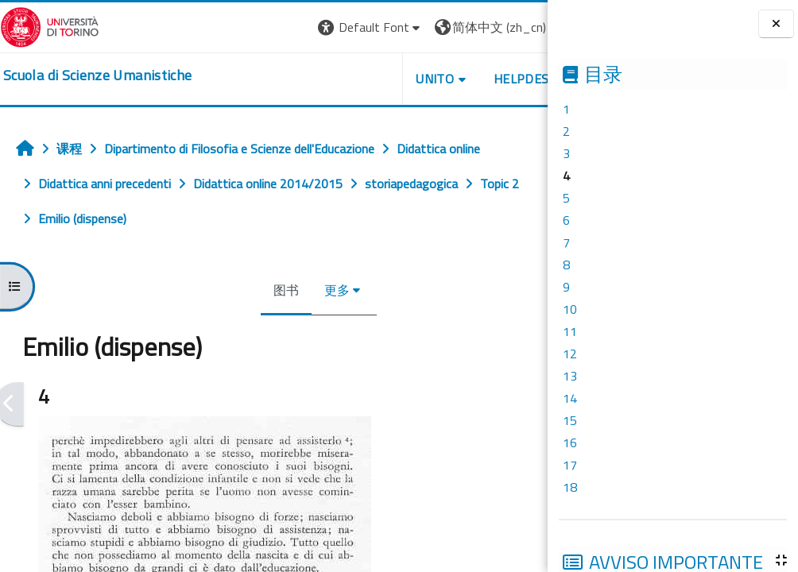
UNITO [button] (362, 78)
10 (570, 309)
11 (570, 331)
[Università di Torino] (49, 25)
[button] (297, 27)
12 (570, 353)
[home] (97, 75)
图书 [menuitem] (249, 290)
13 (570, 375)
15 (570, 420)
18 (570, 487)
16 (570, 442)
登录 (522, 27)
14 (570, 398)
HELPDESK (451, 78)
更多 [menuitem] (300, 290)
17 (570, 464)
